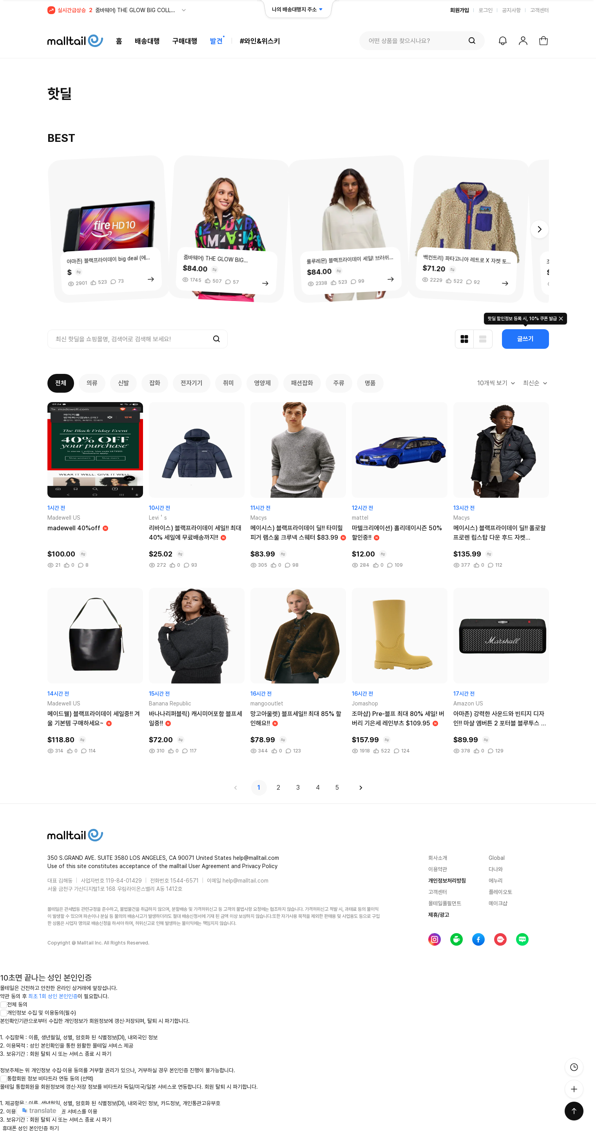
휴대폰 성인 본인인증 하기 (30, 1128)
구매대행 (184, 41)
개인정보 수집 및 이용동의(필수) (38, 1013)
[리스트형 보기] (483, 339)
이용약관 (437, 869)
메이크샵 (498, 903)
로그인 (485, 10)
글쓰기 (525, 339)
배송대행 (147, 41)
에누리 (496, 880)
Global (497, 858)
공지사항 (511, 10)
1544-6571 (184, 880)
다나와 (496, 869)
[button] (539, 229)
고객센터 (539, 10)
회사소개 (437, 858)
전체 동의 (13, 1004)
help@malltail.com (245, 880)
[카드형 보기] (464, 339)
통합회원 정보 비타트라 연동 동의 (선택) (46, 1078)
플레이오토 (500, 892)
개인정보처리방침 (447, 880)
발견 (216, 41)
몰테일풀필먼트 (444, 903)
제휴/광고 (438, 915)
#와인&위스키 (260, 41)
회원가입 (459, 10)
